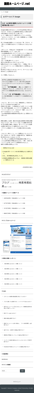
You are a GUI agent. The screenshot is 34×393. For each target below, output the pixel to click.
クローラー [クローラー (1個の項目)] (18, 179)
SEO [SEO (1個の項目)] (15, 179)
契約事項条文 (5, 359)
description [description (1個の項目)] (4, 179)
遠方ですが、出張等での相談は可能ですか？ (14, 330)
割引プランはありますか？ (10, 313)
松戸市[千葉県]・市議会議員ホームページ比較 (14, 203)
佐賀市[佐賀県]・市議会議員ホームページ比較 (14, 198)
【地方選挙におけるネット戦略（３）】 (13, 279)
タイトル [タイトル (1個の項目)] (23, 179)
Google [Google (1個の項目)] (12, 179)
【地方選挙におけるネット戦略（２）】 (13, 273)
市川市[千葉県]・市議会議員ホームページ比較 (14, 208)
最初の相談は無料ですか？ (10, 318)
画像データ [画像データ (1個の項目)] (6, 186)
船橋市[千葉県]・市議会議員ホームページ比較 (14, 213)
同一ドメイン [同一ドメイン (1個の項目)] (16, 183)
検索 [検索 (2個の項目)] (21, 182)
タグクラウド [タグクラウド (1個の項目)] (28, 179)
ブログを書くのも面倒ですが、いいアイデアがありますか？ (18, 301)
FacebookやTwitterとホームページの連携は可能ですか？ (17, 346)
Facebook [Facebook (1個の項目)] (8, 179)
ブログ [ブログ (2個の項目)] (5, 182)
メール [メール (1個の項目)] (11, 183)
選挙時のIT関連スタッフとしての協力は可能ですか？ (16, 335)
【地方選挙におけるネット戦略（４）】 (13, 284)
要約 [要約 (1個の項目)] (10, 186)
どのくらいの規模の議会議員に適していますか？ (15, 296)
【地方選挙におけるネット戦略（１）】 (13, 268)
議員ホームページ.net (17, 4)
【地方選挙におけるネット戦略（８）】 (13, 263)
